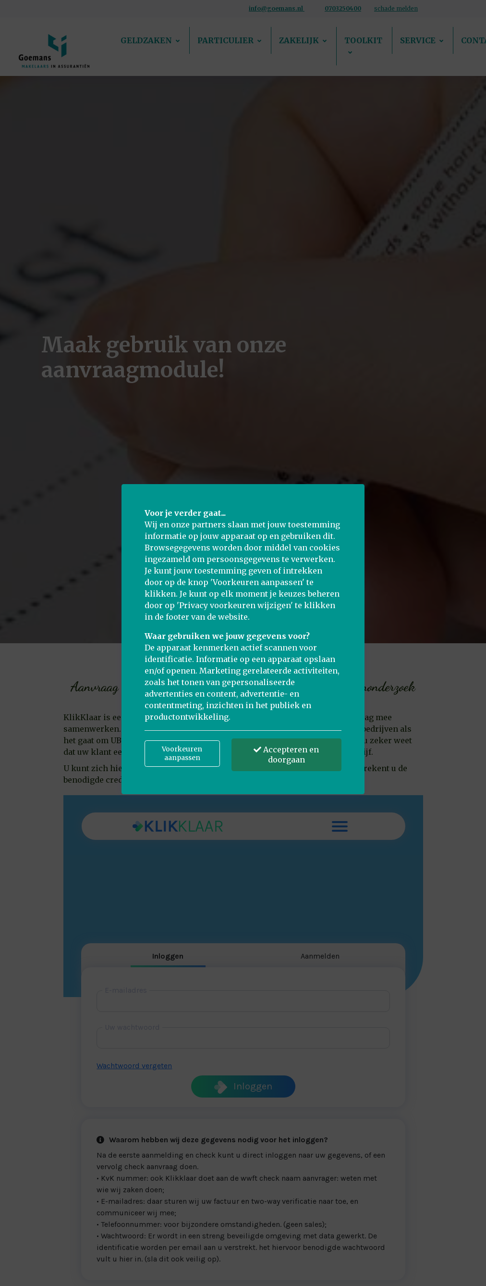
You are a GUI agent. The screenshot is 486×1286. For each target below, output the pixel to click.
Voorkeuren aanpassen (182, 753)
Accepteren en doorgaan (286, 754)
